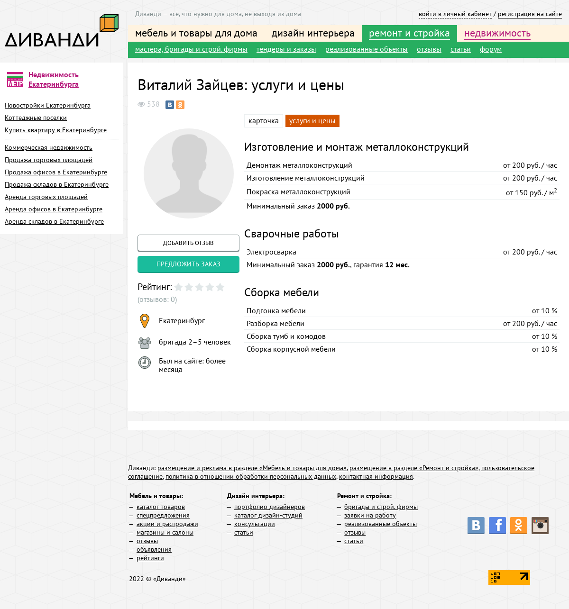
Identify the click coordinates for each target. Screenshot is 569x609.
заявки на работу (370, 515)
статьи (460, 49)
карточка (263, 120)
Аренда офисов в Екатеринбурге (53, 209)
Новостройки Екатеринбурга (48, 105)
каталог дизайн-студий (268, 515)
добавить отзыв (188, 243)
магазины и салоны (165, 532)
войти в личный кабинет (455, 13)
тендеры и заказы (286, 49)
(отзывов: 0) (157, 299)
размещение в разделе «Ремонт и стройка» (413, 468)
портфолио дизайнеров (269, 506)
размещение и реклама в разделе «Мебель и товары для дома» (252, 468)
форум (491, 49)
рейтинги (150, 558)
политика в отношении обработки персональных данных (250, 476)
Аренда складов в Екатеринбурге (54, 221)
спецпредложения (163, 515)
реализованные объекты (366, 49)
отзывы (429, 49)
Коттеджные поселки (36, 117)
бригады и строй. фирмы (381, 506)
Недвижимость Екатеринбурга (53, 79)
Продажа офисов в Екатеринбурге (56, 172)
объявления (154, 549)
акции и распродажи (167, 523)
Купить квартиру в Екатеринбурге (56, 130)
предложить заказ (188, 264)
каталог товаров (161, 506)
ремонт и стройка (409, 32)
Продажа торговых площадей (48, 159)
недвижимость (497, 32)
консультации (254, 523)
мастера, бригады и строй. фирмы (191, 49)
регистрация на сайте (530, 13)
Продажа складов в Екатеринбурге (57, 184)
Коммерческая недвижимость (48, 147)
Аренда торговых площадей (46, 196)
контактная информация (376, 476)
